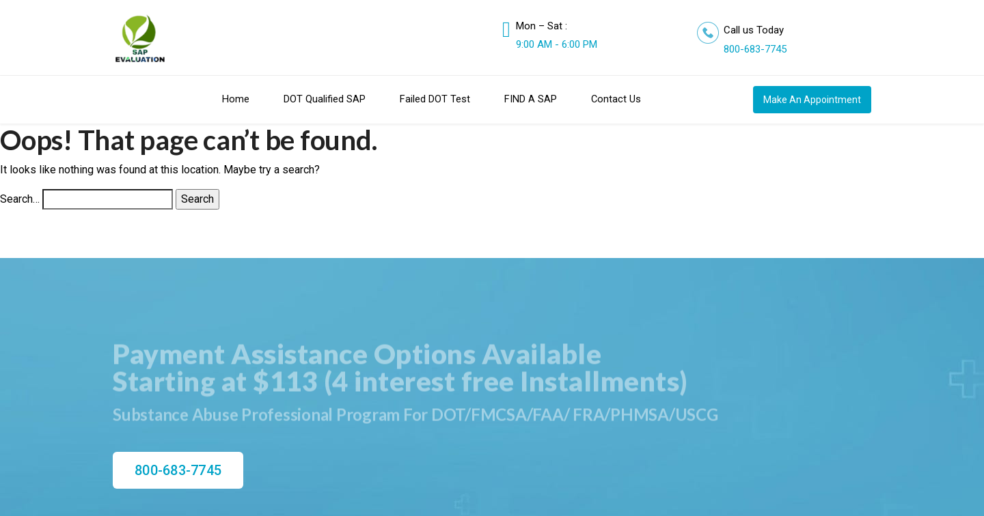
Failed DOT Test (435, 99)
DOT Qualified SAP (325, 99)
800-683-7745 (755, 49)
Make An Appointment (812, 99)
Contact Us (616, 99)
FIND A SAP (530, 99)
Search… (20, 198)
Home (235, 99)
